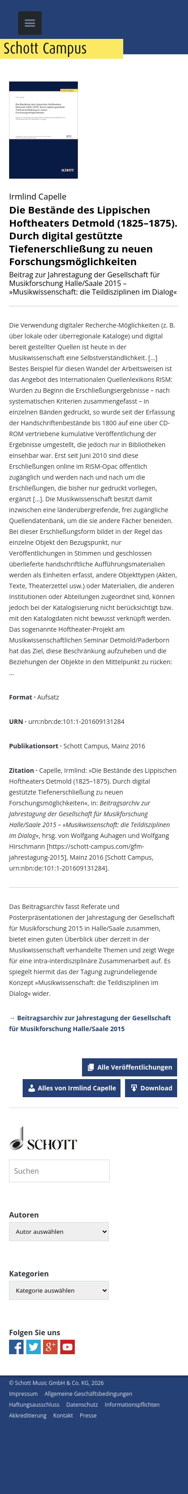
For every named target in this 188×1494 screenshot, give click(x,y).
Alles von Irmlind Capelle (77, 1088)
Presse (88, 1415)
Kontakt (63, 1415)
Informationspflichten (132, 1404)
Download (156, 1088)
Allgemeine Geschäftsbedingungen (88, 1394)
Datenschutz (82, 1404)
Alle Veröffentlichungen (135, 1067)
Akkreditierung (27, 1415)
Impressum (23, 1394)
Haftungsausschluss (34, 1404)
